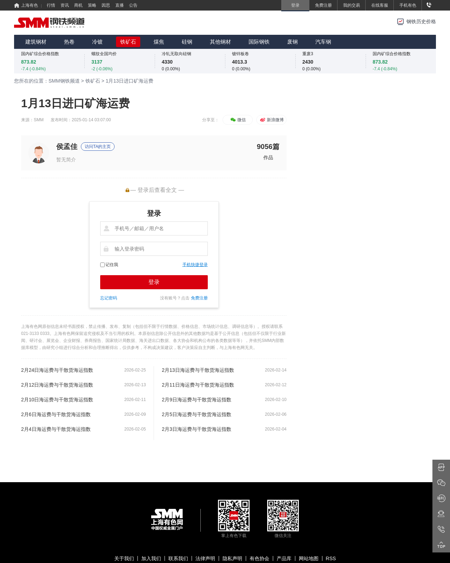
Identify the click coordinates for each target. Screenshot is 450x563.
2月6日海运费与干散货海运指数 (56, 414)
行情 (51, 5)
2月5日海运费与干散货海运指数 (196, 414)
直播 (119, 5)
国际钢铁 (259, 42)
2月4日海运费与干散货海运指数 (56, 429)
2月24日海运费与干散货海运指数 (57, 370)
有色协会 (259, 558)
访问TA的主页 (98, 146)
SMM (39, 119)
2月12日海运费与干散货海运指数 (57, 385)
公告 (133, 5)
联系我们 (178, 558)
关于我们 (124, 558)
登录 (154, 282)
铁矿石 (128, 42)
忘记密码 (108, 298)
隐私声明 (232, 558)
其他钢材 (220, 42)
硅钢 (187, 42)
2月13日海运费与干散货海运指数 (198, 370)
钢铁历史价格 (421, 21)
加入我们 (151, 558)
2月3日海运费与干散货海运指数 (196, 429)
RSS (331, 558)
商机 (78, 5)
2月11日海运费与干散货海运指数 (198, 385)
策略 (92, 5)
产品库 (284, 558)
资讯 (64, 5)
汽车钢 (323, 42)
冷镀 (97, 42)
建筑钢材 (35, 42)
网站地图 (309, 558)
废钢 (292, 42)
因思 (106, 5)
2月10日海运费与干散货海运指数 (57, 399)
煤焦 (159, 42)
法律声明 (205, 558)
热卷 (69, 42)
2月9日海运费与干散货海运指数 (196, 399)
